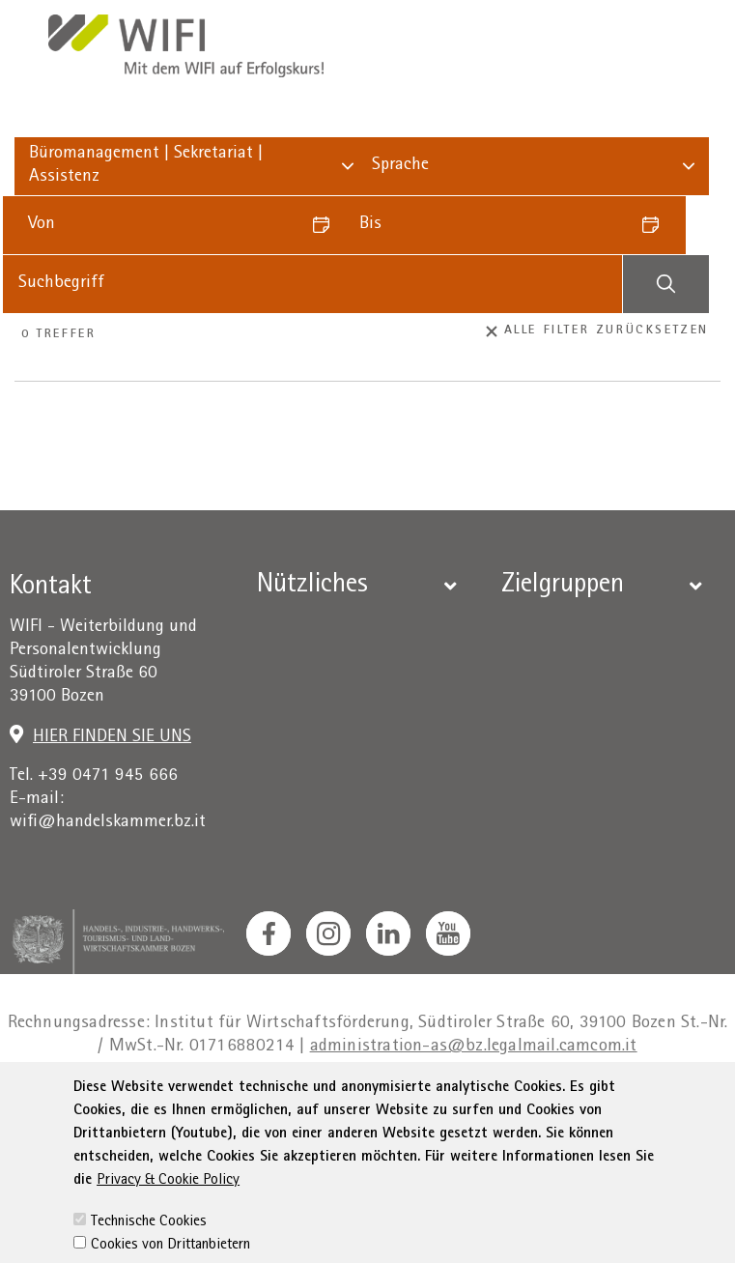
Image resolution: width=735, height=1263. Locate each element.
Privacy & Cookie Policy (168, 1237)
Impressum (186, 1103)
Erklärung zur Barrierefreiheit (468, 1103)
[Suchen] (665, 284)
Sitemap (623, 1103)
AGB (329, 1103)
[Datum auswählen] (327, 225)
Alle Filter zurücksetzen (598, 331)
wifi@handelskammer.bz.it (108, 823)
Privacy (270, 1103)
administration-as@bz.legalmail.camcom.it (473, 1047)
